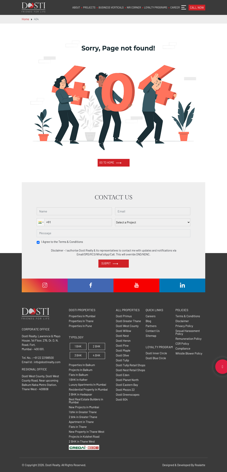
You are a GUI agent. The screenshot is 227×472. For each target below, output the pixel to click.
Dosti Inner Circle (156, 353)
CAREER (175, 7)
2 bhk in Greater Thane (83, 417)
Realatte (200, 465)
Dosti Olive (122, 355)
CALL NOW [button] (197, 7)
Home (25, 19)
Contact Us (153, 330)
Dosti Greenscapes (127, 394)
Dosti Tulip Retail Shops (130, 365)
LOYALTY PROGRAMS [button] (155, 7)
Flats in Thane (78, 426)
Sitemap (151, 335)
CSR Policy (182, 343)
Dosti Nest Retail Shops (130, 370)
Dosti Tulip (122, 360)
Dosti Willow (123, 330)
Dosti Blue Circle (156, 358)
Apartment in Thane (81, 421)
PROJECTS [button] (89, 7)
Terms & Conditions (187, 316)
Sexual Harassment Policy (187, 332)
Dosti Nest (122, 335)
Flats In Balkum (78, 374)
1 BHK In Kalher (78, 379)
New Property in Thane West (86, 431)
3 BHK (78, 355)
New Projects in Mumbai (84, 407)
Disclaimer (182, 321)
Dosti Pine (122, 345)
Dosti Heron (123, 340)
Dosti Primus (124, 316)
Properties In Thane (81, 321)
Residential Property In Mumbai (88, 389)
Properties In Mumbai (82, 316)
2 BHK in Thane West (82, 441)
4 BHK (96, 355)
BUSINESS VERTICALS (111, 7)
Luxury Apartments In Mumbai (87, 384)
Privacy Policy (184, 325)
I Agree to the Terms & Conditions (62, 241)
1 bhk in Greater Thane (83, 412)
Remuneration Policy (188, 338)
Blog (148, 321)
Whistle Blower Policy (188, 353)
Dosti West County (127, 325)
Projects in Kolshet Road (84, 436)
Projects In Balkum (80, 369)
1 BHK (78, 346)
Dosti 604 (122, 399)
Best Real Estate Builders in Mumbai (86, 401)
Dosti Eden (122, 375)
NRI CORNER (134, 7)
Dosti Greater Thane (128, 321)
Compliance (182, 348)
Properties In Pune (80, 325)
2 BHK (96, 346)
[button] (40, 222)
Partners (151, 325)
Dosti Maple (123, 350)
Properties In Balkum (82, 365)
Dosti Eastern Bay (127, 384)
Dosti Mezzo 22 (125, 389)
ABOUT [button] (76, 7)
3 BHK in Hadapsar (80, 394)
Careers (150, 316)
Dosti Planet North (127, 379)
